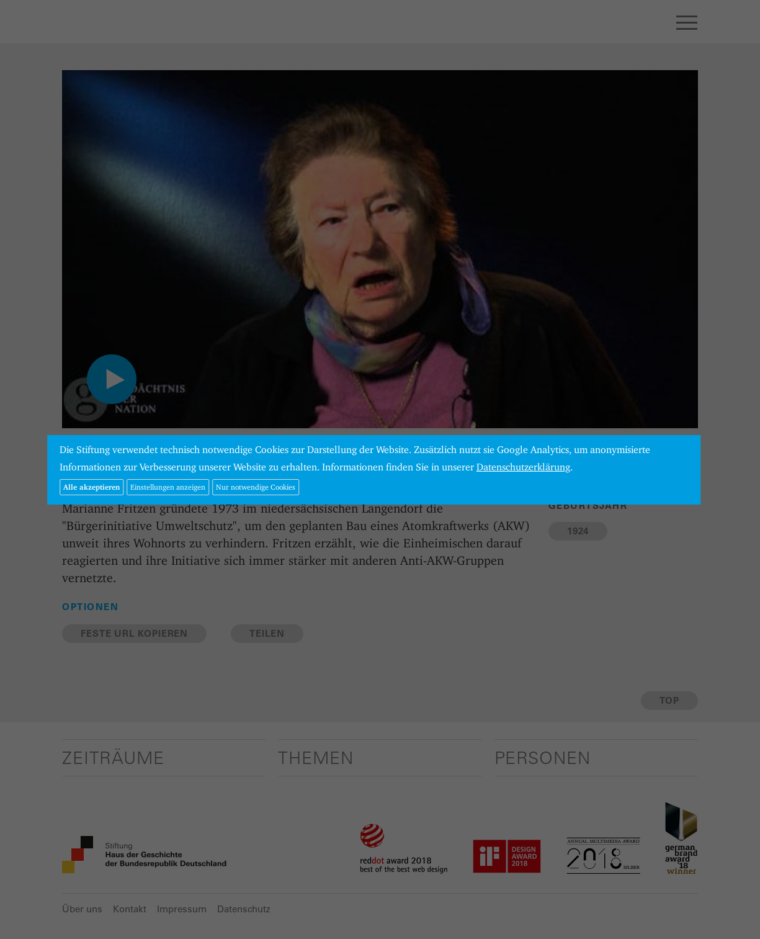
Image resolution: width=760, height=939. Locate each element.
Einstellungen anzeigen (167, 487)
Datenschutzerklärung (523, 467)
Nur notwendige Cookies (255, 487)
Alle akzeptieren (91, 487)
